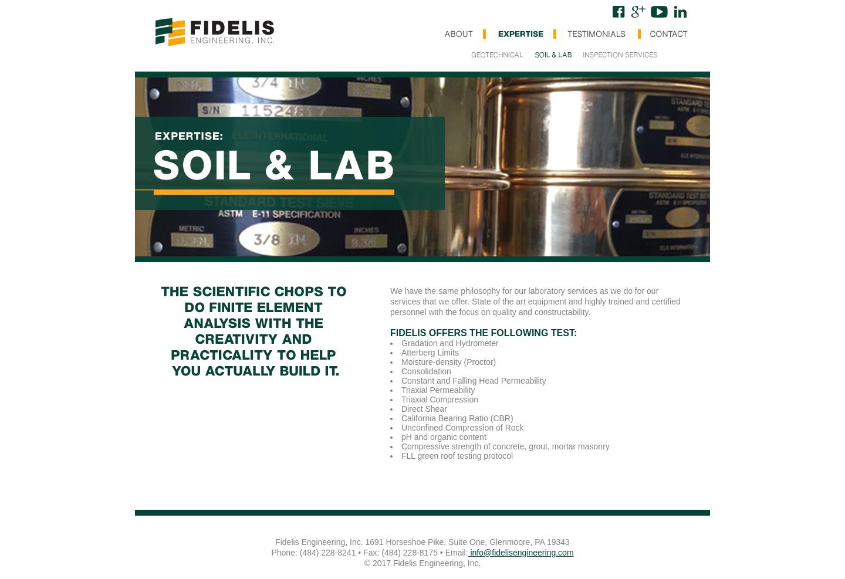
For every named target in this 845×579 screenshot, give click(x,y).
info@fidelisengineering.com (521, 552)
